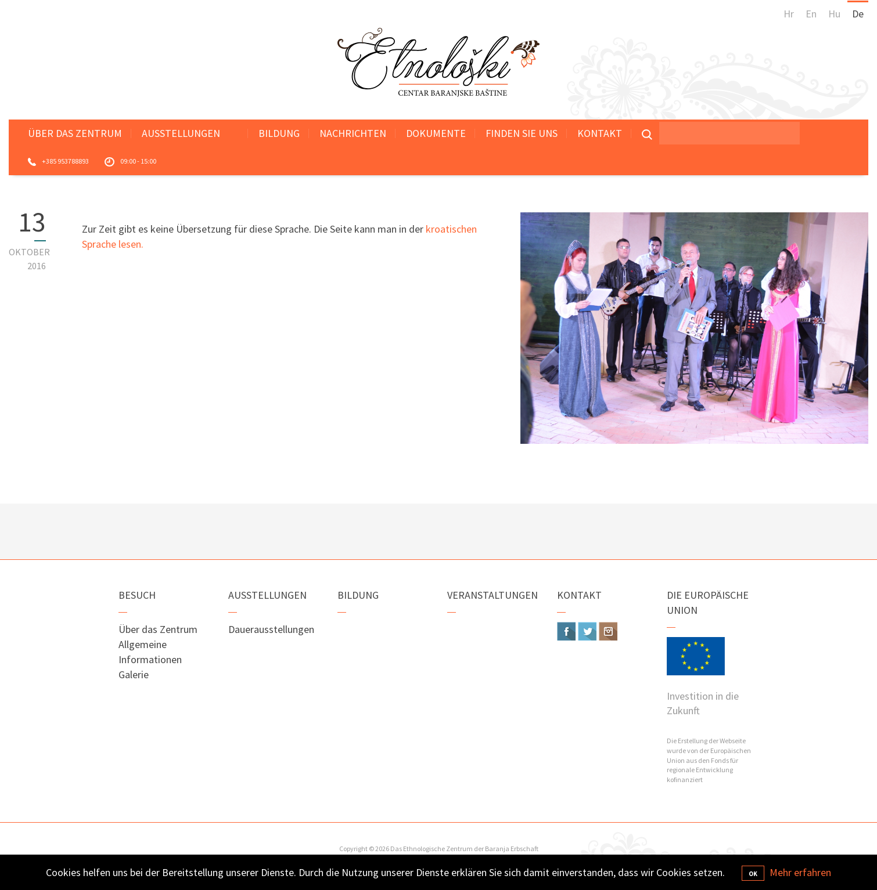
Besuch (137, 595)
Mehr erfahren (800, 872)
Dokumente (436, 133)
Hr (788, 13)
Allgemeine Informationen (150, 652)
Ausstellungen (181, 133)
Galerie (133, 674)
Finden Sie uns (522, 133)
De (858, 13)
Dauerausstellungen (271, 629)
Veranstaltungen (492, 595)
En (811, 13)
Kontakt (599, 133)
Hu (834, 13)
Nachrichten (352, 133)
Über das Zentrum (75, 133)
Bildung (279, 133)
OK (753, 874)
